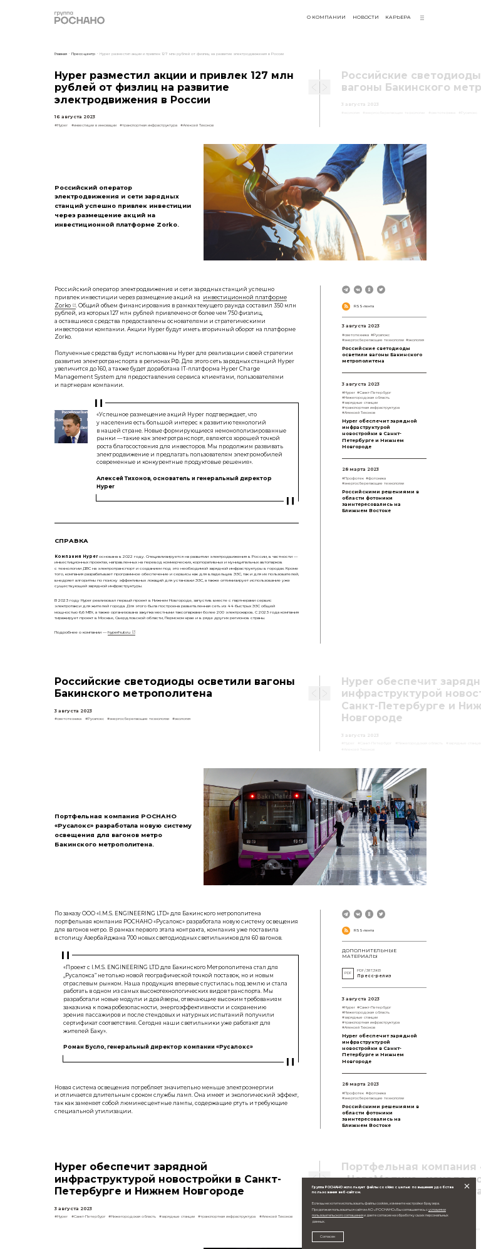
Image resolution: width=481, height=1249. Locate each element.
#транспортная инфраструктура (148, 125)
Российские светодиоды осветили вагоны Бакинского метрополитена (382, 355)
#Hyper (61, 125)
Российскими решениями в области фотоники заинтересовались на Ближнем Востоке (380, 501)
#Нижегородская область (366, 397)
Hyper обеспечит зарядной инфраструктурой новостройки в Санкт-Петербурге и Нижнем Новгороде (379, 433)
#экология (415, 339)
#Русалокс (380, 334)
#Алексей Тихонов (197, 125)
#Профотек (353, 478)
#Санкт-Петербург (374, 392)
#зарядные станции (360, 402)
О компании (326, 17)
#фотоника (376, 478)
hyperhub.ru (119, 632)
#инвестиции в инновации (93, 125)
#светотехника (355, 334)
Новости (366, 17)
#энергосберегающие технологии (373, 339)
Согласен (327, 1236)
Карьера (398, 17)
